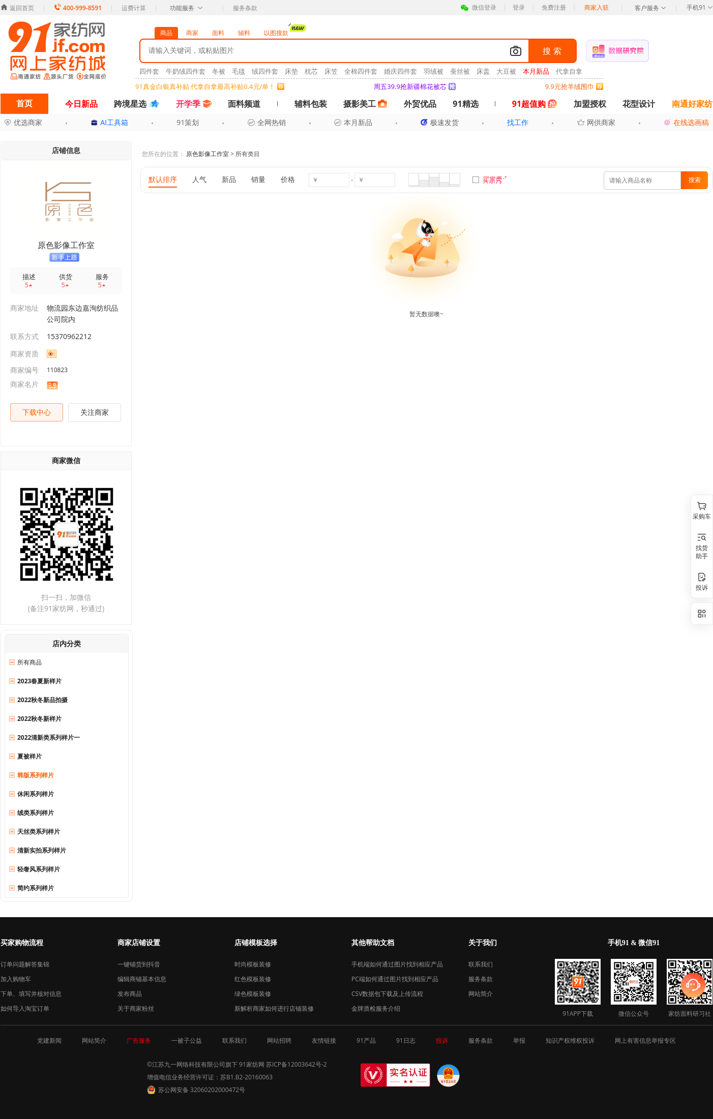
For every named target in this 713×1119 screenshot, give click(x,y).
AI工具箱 (109, 122)
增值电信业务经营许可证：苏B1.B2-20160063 (210, 1077)
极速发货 (440, 122)
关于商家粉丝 (135, 1008)
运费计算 (134, 8)
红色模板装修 (252, 979)
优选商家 (23, 122)
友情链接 (324, 1040)
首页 (24, 103)
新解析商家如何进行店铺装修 (274, 1008)
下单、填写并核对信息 (31, 993)
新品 (229, 179)
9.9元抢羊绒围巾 (569, 86)
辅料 (244, 32)
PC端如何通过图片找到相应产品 (394, 979)
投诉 (442, 1040)
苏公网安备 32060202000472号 (201, 1089)
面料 (218, 32)
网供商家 (596, 122)
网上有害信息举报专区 (645, 1040)
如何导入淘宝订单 (25, 1008)
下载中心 (36, 412)
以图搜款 (279, 32)
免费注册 (554, 7)
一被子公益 (186, 1040)
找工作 (517, 122)
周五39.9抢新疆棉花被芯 (410, 86)
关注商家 (94, 412)
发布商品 (129, 993)
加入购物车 (16, 979)
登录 (519, 7)
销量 (258, 179)
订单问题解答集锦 (25, 964)
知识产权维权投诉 (570, 1040)
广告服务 (139, 1040)
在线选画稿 (686, 122)
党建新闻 (49, 1040)
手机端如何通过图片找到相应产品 (397, 964)
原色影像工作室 (207, 153)
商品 (166, 32)
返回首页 (17, 8)
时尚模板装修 (252, 964)
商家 (192, 32)
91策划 (187, 122)
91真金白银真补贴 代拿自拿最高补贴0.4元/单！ (205, 86)
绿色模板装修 (252, 993)
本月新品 (353, 122)
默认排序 (162, 179)
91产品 (366, 1040)
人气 (199, 179)
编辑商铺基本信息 (141, 979)
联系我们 (480, 964)
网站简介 (480, 993)
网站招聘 (279, 1040)
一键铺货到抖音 (138, 964)
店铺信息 (66, 150)
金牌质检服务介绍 (375, 1008)
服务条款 (245, 8)
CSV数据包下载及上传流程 (387, 993)
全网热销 (267, 122)
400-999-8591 (78, 8)
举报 (519, 1040)
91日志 (405, 1040)
